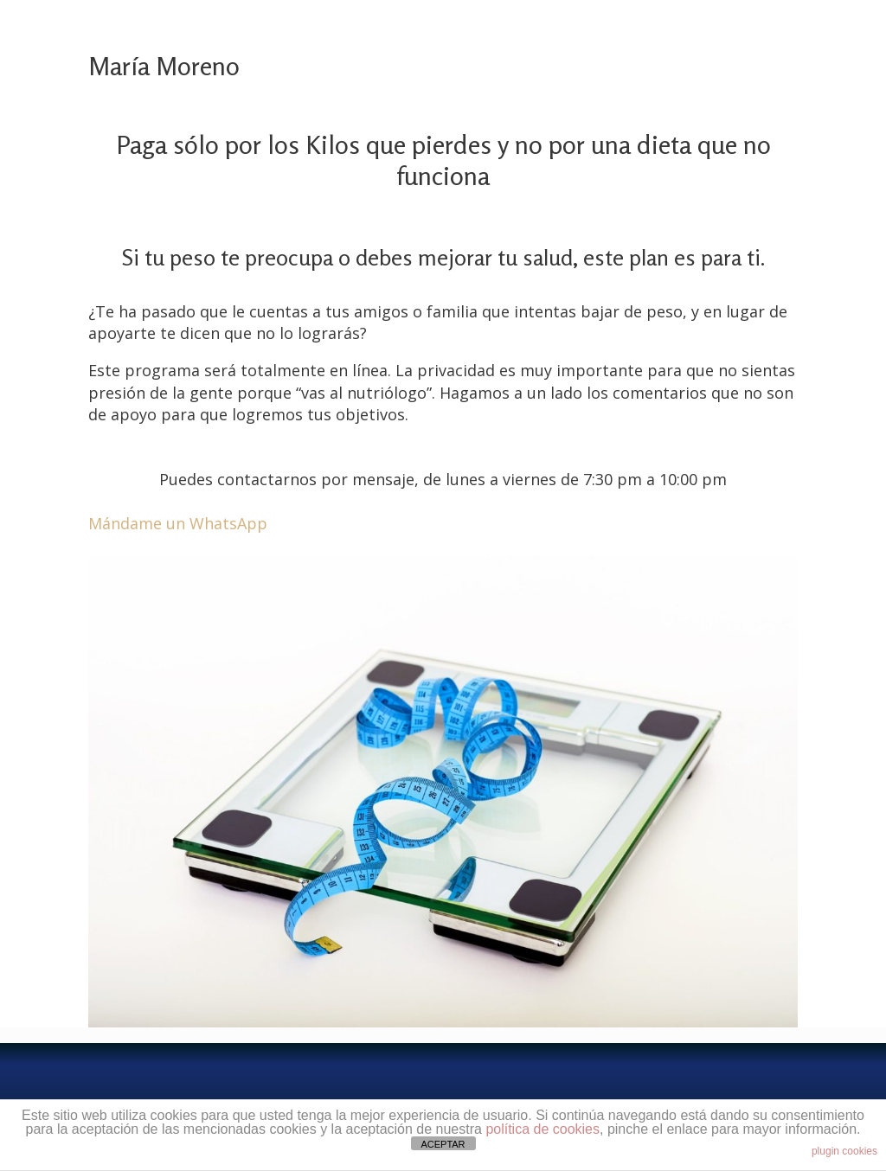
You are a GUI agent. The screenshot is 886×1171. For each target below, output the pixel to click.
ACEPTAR (443, 1144)
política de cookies (542, 1129)
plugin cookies (844, 1151)
